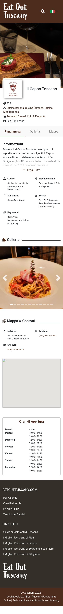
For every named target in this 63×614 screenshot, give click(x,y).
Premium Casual (16, 116)
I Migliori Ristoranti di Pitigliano (21, 554)
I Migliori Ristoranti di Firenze (20, 543)
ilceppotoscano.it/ (16, 349)
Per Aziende (10, 497)
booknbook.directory (47, 600)
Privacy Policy (11, 508)
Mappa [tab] (53, 131)
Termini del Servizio (14, 514)
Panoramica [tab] (13, 131)
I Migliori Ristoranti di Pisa (18, 537)
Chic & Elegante (36, 116)
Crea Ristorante (12, 503)
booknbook (13, 596)
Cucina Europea (34, 107)
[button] (4, 277)
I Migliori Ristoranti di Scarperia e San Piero (28, 548)
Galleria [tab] (35, 131)
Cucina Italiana (15, 107)
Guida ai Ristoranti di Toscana (20, 532)
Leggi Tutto (31, 170)
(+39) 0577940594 (48, 335)
